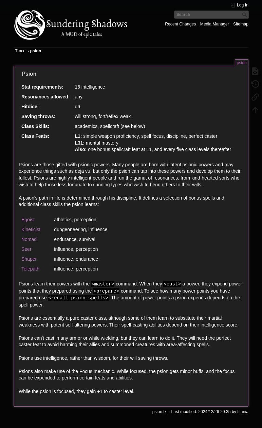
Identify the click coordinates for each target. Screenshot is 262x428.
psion (35, 51)
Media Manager (214, 24)
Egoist (28, 219)
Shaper (29, 259)
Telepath (30, 269)
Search (245, 14)
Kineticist (30, 229)
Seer (26, 249)
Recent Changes (180, 24)
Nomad (29, 239)
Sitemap (240, 24)
